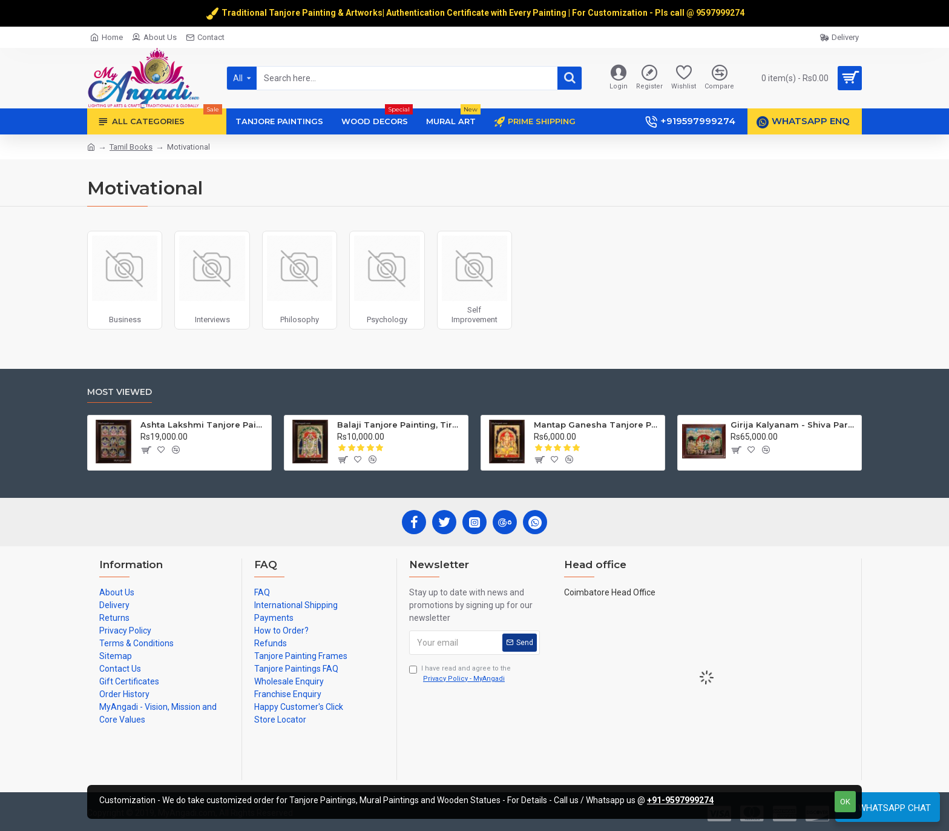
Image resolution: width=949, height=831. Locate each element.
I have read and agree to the (460, 674)
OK (845, 801)
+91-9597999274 (680, 800)
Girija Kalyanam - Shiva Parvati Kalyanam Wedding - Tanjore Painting (794, 424)
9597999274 (721, 13)
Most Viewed (119, 392)
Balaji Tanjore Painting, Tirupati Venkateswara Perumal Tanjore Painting (400, 424)
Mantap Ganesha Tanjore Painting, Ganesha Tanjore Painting (597, 424)
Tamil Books (131, 146)
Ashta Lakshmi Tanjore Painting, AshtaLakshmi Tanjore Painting (203, 424)
